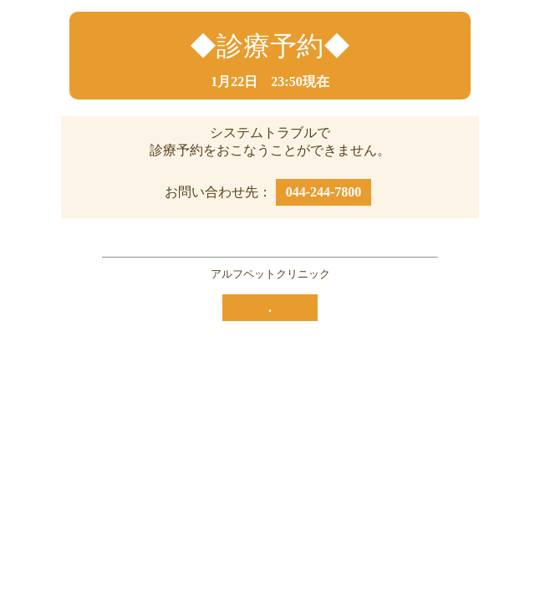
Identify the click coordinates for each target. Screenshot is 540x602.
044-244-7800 (324, 192)
